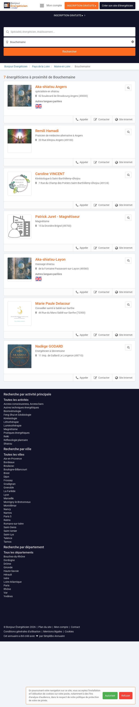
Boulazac (9, 545)
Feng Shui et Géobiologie (17, 494)
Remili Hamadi (50, 104)
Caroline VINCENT (53, 150)
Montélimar (10, 587)
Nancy (7, 590)
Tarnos (7, 623)
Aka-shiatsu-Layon (53, 241)
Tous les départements (18, 634)
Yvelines (8, 678)
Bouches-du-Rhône (14, 638)
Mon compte (54, 5)
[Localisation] (87, 22)
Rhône (7, 670)
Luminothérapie (12, 505)
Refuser (125, 695)
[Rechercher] (115, 22)
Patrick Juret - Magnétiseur (60, 195)
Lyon (6, 574)
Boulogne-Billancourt (15, 549)
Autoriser (110, 695)
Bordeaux (9, 542)
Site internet (123, 92)
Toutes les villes (14, 534)
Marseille (9, 578)
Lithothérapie (11, 502)
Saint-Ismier (10, 612)
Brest (7, 552)
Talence (8, 619)
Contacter (101, 92)
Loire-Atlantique (13, 663)
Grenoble (9, 567)
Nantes (8, 594)
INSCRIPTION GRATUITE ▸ (81, 5)
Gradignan (10, 563)
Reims (7, 601)
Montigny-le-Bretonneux (17, 583)
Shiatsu (8, 523)
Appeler (82, 92)
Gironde (8, 649)
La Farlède (9, 571)
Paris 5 (7, 598)
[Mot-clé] (41, 22)
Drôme (7, 645)
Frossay (8, 560)
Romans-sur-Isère (14, 605)
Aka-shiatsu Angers (54, 58)
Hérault (8, 656)
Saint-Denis (10, 608)
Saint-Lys (9, 616)
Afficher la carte (69, 418)
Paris (6, 667)
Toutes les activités (16, 480)
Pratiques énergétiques (17, 512)
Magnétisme (11, 509)
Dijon (6, 556)
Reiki (6, 516)
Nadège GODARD (52, 333)
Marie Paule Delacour (55, 287)
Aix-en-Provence (13, 538)
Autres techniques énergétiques (21, 487)
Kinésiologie (10, 498)
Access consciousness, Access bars (23, 483)
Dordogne (9, 642)
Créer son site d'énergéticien (117, 5)
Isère (6, 660)
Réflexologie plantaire (16, 520)
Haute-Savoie (11, 652)
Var (6, 674)
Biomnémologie (12, 491)
